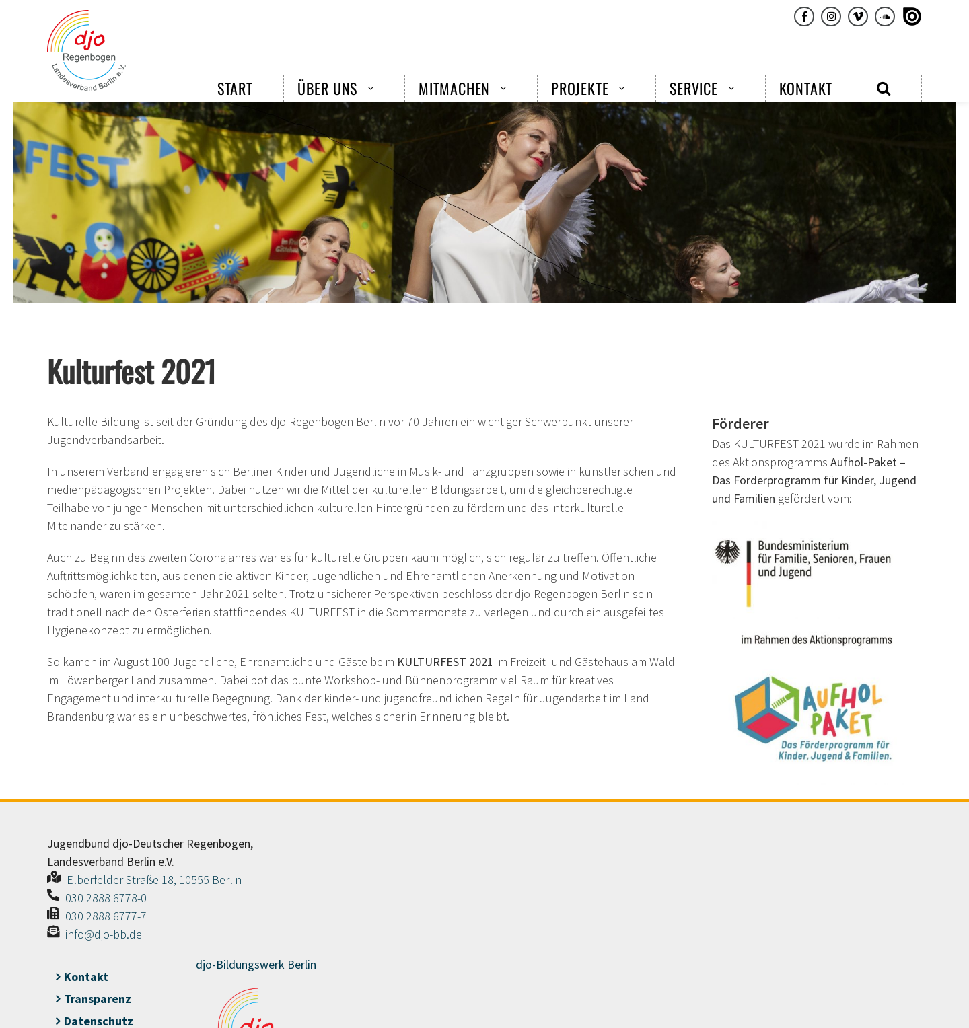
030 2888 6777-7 (106, 916)
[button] (883, 88)
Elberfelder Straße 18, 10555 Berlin (154, 879)
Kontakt (86, 976)
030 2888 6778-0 (106, 898)
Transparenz (97, 998)
